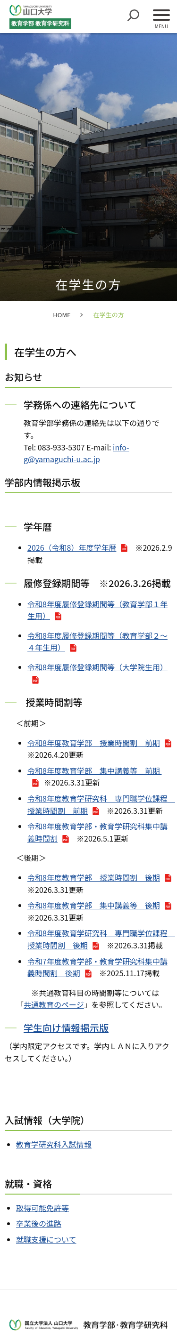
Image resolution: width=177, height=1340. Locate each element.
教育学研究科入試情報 (54, 1144)
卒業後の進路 (38, 1223)
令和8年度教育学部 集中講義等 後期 (93, 905)
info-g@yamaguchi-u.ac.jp (76, 453)
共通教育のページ (54, 1004)
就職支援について (46, 1239)
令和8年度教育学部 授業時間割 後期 (93, 877)
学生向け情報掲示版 (66, 1028)
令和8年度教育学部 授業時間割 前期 (93, 742)
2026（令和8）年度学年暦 (71, 547)
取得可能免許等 (42, 1207)
